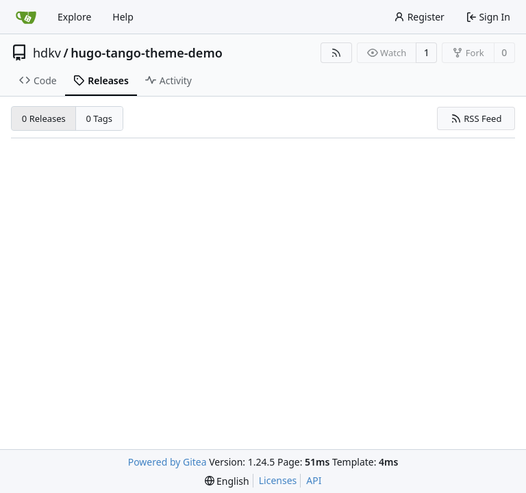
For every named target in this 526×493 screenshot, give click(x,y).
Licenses (278, 480)
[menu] (227, 481)
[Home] (26, 17)
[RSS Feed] (336, 52)
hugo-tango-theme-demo (147, 53)
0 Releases (44, 118)
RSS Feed (476, 118)
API (313, 480)
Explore (74, 16)
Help (123, 16)
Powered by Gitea (167, 461)
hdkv (47, 53)
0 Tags (99, 118)
